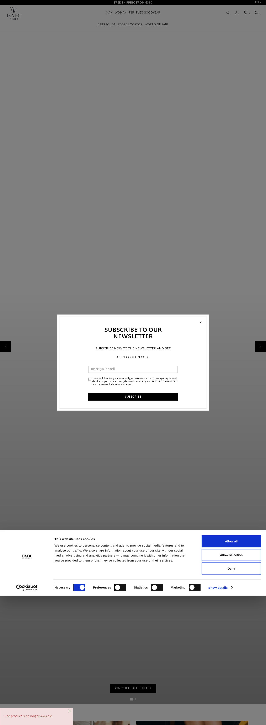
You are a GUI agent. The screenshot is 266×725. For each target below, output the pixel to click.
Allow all (231, 670)
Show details (218, 717)
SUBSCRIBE (133, 396)
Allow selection (231, 684)
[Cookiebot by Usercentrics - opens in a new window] (27, 717)
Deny (231, 697)
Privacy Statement (116, 379)
